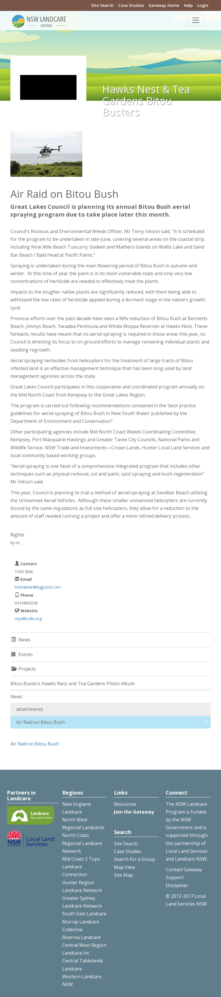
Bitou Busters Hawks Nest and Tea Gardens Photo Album (72, 683)
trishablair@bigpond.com (38, 587)
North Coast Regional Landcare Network (82, 843)
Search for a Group (134, 859)
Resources (125, 804)
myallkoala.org (28, 618)
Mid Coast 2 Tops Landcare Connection (81, 867)
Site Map (123, 875)
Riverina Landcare (81, 937)
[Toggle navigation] (196, 20)
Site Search (102, 5)
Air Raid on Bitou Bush (40, 722)
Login (202, 5)
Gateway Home (163, 5)
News (16, 696)
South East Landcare (84, 913)
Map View (124, 867)
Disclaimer (177, 885)
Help (188, 5)
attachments (29, 709)
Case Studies (131, 5)
